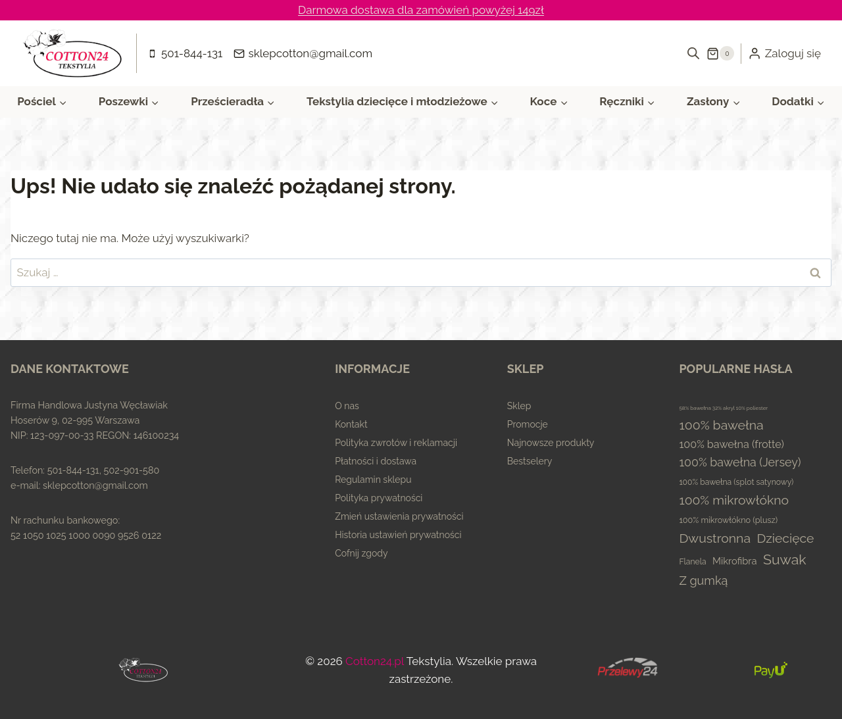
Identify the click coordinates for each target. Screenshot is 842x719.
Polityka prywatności (378, 498)
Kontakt (351, 424)
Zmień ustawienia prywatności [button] (399, 516)
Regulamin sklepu (373, 479)
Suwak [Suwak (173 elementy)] (784, 559)
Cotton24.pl (374, 661)
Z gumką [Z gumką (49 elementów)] (703, 580)
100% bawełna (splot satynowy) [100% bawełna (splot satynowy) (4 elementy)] (736, 482)
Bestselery (530, 461)
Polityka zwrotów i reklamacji (396, 442)
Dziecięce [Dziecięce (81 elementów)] (785, 538)
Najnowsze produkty (551, 442)
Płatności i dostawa (375, 461)
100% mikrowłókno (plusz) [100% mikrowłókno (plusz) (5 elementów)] (728, 520)
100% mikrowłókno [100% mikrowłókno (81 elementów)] (734, 500)
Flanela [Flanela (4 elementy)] (692, 561)
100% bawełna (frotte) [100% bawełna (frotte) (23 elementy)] (731, 444)
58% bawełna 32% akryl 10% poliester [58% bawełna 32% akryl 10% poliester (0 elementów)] (723, 408)
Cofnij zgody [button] (361, 553)
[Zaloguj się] (784, 53)
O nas (347, 406)
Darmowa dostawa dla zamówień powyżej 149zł (421, 9)
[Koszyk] (720, 53)
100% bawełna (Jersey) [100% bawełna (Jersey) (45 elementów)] (740, 462)
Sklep (519, 406)
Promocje (527, 424)
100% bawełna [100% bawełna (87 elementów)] (721, 425)
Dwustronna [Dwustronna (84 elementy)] (715, 538)
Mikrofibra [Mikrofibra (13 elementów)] (734, 560)
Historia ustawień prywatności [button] (398, 535)
